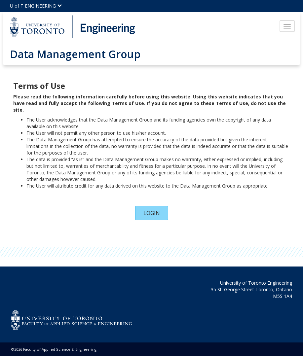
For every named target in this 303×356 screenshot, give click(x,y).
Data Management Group (75, 54)
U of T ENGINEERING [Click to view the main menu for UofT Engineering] (36, 6)
